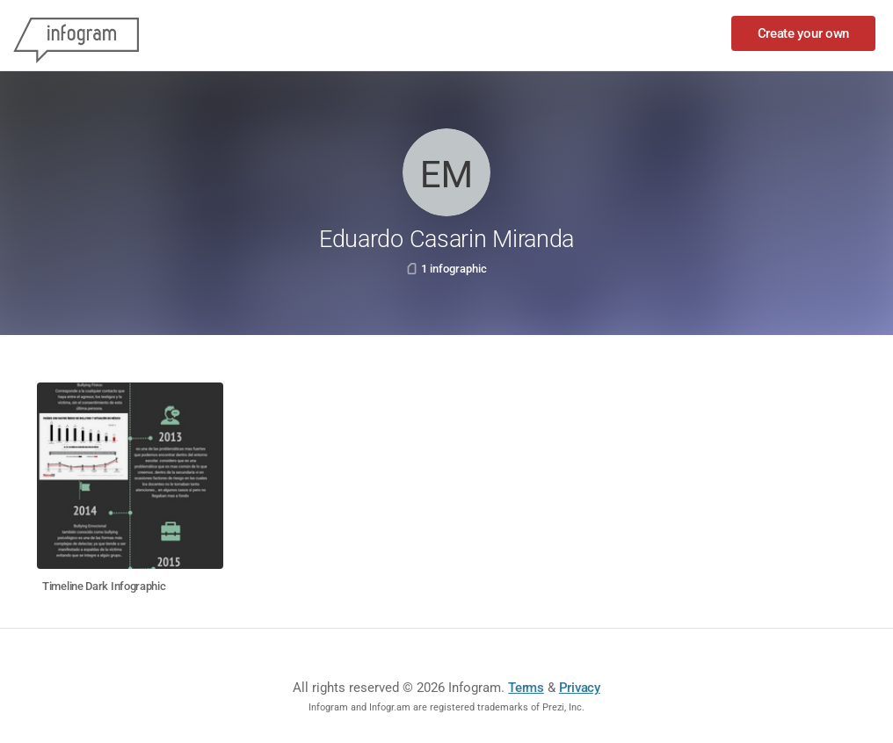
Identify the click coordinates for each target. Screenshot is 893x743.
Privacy (579, 688)
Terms (526, 688)
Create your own (804, 33)
